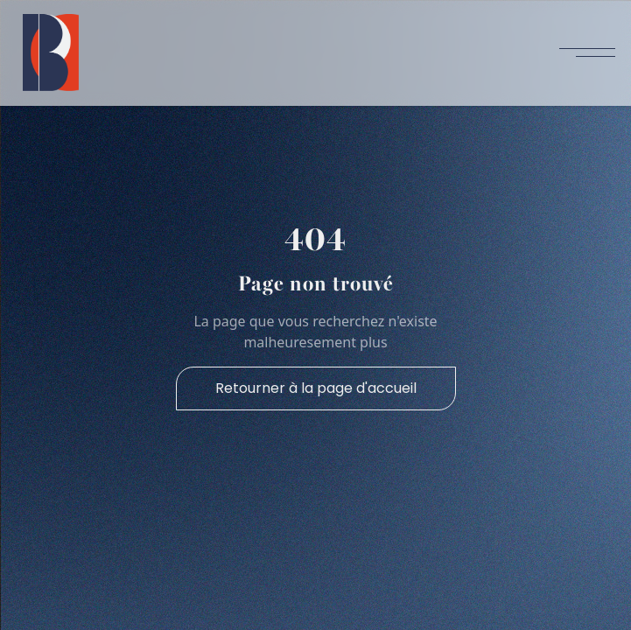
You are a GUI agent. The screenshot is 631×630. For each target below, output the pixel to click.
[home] (46, 52)
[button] (587, 52)
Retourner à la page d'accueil (316, 388)
